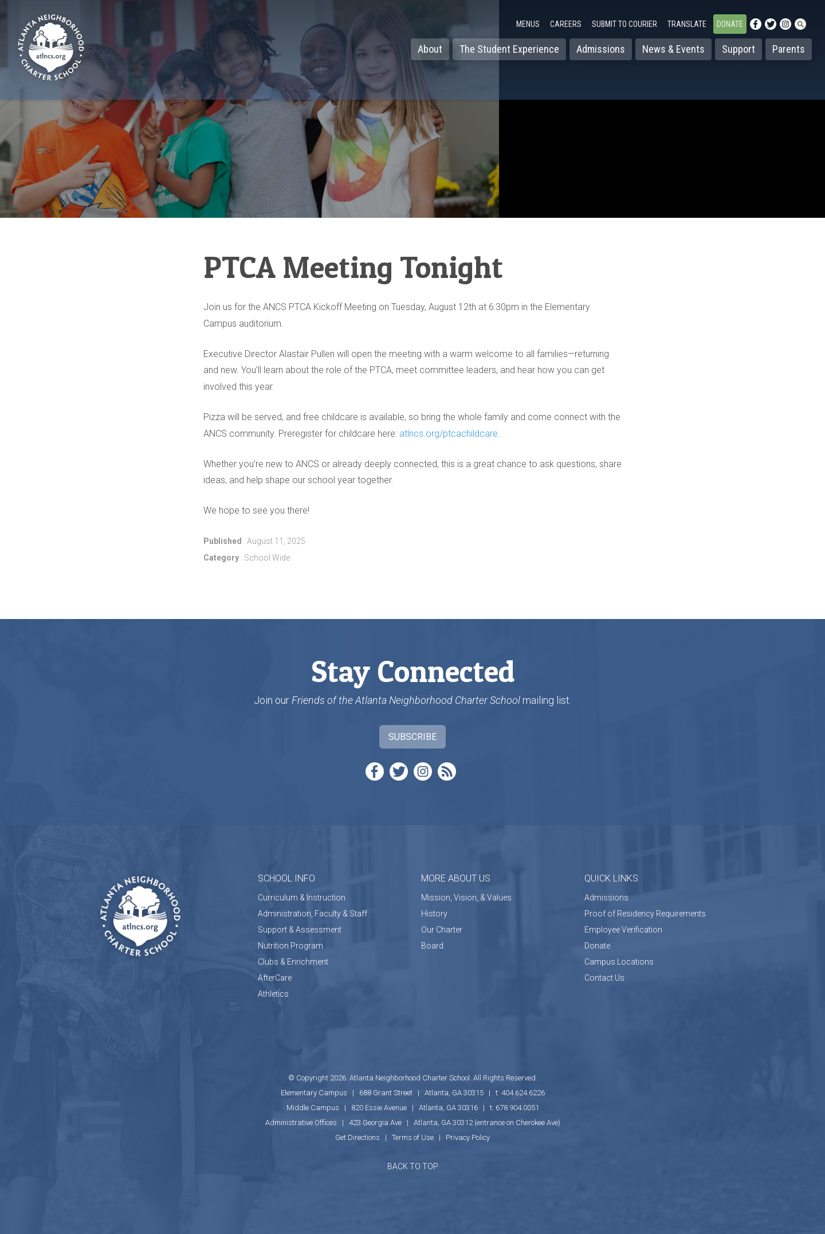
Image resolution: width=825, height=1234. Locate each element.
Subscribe (412, 736)
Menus (528, 24)
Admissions (600, 49)
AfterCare (275, 977)
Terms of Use (413, 1137)
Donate (730, 24)
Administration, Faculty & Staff (312, 913)
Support (738, 49)
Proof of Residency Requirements (645, 913)
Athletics (273, 993)
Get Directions (357, 1137)
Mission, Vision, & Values (466, 897)
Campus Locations (619, 961)
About (430, 49)
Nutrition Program (290, 945)
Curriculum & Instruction (301, 897)
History (434, 913)
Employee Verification (623, 929)
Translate (686, 24)
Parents (788, 49)
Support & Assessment (299, 929)
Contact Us (604, 977)
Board (432, 945)
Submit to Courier (624, 24)
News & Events (673, 49)
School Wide (267, 557)
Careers (566, 24)
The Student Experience (509, 49)
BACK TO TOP (412, 1166)
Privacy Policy (468, 1137)
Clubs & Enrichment (293, 961)
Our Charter (441, 929)
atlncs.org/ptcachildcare (448, 433)
